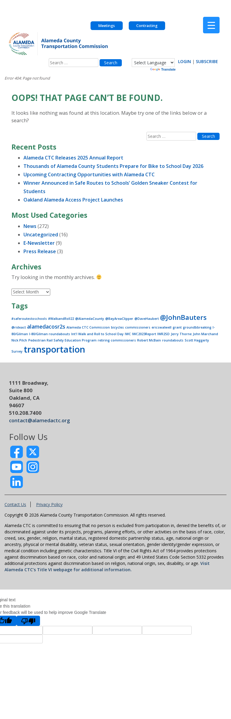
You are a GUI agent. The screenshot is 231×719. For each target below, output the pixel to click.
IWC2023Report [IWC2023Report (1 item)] (144, 334)
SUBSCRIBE (207, 61)
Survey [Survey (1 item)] (17, 351)
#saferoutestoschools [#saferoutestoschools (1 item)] (29, 319)
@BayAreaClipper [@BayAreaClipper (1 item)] (119, 319)
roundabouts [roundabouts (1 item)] (172, 340)
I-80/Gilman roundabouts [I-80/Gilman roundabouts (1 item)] (49, 334)
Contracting (147, 25)
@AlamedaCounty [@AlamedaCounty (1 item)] (89, 319)
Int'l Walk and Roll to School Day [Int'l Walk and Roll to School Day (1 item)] (97, 334)
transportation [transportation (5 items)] (54, 349)
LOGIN (184, 61)
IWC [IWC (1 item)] (128, 334)
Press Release (39, 251)
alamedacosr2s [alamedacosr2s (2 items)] (46, 326)
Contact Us (15, 504)
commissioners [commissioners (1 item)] (137, 327)
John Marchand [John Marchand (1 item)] (205, 334)
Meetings (106, 25)
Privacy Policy (49, 504)
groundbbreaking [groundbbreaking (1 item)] (197, 327)
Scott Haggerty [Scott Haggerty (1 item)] (197, 340)
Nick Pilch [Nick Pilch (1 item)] (19, 340)
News (29, 226)
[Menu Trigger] (211, 25)
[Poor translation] (28, 621)
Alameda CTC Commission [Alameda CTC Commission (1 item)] (88, 327)
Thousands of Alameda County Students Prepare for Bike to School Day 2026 (113, 166)
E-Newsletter (39, 243)
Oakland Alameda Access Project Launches (73, 199)
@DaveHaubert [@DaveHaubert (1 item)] (146, 319)
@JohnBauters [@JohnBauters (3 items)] (183, 317)
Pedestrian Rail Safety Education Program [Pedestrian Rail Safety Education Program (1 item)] (62, 340)
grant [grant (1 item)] (177, 327)
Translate (163, 69)
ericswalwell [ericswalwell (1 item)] (161, 327)
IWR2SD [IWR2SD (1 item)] (163, 334)
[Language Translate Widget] (153, 62)
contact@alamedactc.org (39, 420)
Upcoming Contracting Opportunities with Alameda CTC (89, 174)
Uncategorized (40, 234)
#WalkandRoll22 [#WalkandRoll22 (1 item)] (61, 319)
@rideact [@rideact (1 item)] (18, 327)
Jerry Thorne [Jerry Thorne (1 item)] (181, 334)
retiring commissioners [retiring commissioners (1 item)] (117, 340)
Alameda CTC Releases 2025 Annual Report (73, 157)
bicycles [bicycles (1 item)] (117, 327)
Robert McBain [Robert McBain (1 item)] (149, 340)
